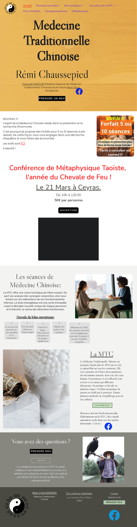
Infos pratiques (72, 5)
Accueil (27, 5)
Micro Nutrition (31, 11)
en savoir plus (102, 405)
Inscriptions (68, 210)
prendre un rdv (52, 98)
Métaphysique (80, 11)
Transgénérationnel (56, 11)
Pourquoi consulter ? (48, 5)
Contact (41, 460)
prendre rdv (41, 451)
